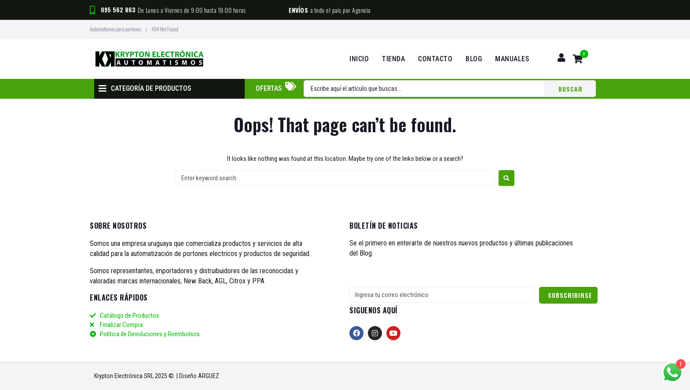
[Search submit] (570, 88)
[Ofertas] (290, 86)
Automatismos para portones (115, 29)
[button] (145, 89)
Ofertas (269, 88)
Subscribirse (570, 295)
